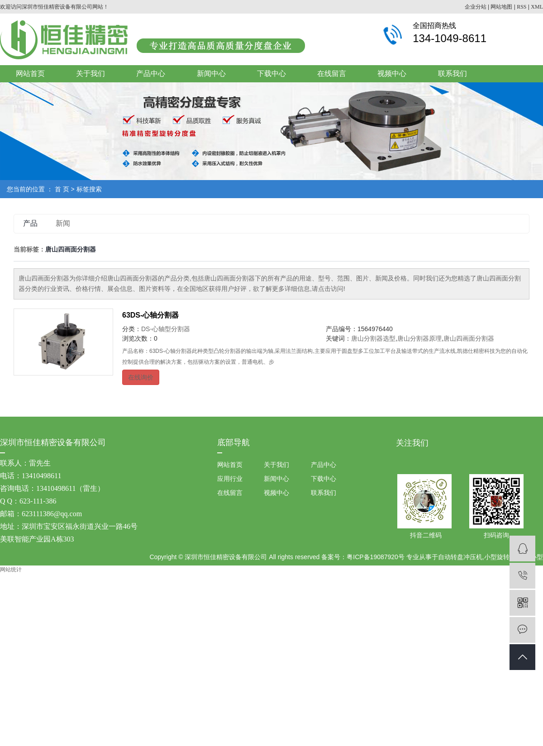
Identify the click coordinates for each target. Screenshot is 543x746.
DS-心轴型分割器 (165, 329)
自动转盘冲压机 (460, 557)
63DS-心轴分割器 (150, 315)
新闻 (63, 223)
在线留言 (331, 73)
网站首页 (30, 73)
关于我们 (90, 73)
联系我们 (452, 73)
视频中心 (391, 73)
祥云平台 (335, 574)
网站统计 (11, 569)
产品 (30, 223)
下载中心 (271, 73)
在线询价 (140, 377)
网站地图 (501, 7)
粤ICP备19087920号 (376, 557)
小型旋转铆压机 (506, 557)
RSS (521, 7)
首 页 (62, 189)
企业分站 (475, 7)
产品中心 (150, 73)
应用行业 (230, 478)
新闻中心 (211, 73)
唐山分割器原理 (419, 338)
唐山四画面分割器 (468, 338)
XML (537, 7)
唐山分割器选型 (373, 338)
